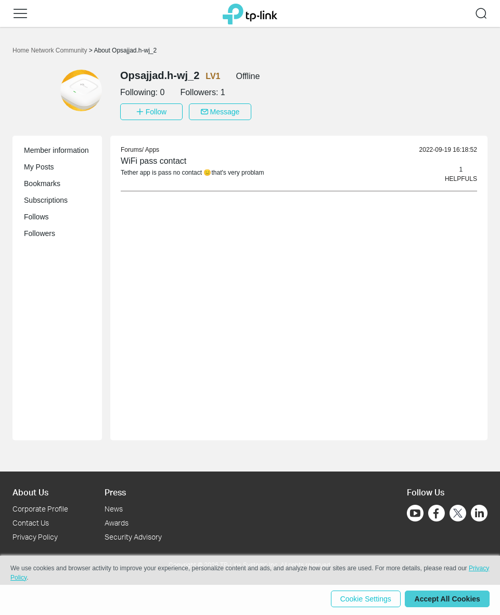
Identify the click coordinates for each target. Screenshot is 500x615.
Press (115, 491)
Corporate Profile (40, 507)
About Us (30, 491)
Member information (56, 149)
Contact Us (30, 521)
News (114, 507)
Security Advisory (133, 535)
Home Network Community (50, 50)
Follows (36, 216)
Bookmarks (42, 182)
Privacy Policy (35, 535)
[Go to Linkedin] (479, 512)
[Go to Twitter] (458, 513)
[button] (20, 13)
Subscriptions (46, 199)
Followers (39, 232)
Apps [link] (152, 148)
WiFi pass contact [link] (153, 159)
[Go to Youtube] (415, 512)
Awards (117, 521)
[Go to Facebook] (436, 512)
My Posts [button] (39, 166)
